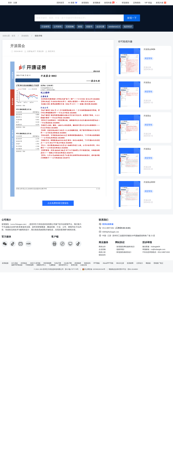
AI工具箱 (14, 263)
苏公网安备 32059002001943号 (94, 269)
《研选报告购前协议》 (123, 252)
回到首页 (60, 3)
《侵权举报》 (120, 249)
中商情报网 (29, 265)
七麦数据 (52, 265)
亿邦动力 (139, 263)
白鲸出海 (83, 265)
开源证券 (40, 51)
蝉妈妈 (148, 263)
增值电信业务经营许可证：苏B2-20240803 (123, 269)
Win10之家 (120, 263)
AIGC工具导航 (35, 263)
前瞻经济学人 (41, 265)
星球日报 (74, 265)
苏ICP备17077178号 (71, 269)
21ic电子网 (68, 263)
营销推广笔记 (158, 263)
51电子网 (57, 263)
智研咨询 (87, 263)
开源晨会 (17, 46)
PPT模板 (96, 263)
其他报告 (25, 36)
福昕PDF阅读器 (16, 265)
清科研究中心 (63, 265)
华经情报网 (47, 263)
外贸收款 (24, 263)
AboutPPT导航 (108, 263)
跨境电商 (78, 263)
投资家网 (130, 263)
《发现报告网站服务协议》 (125, 247)
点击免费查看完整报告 (58, 203)
